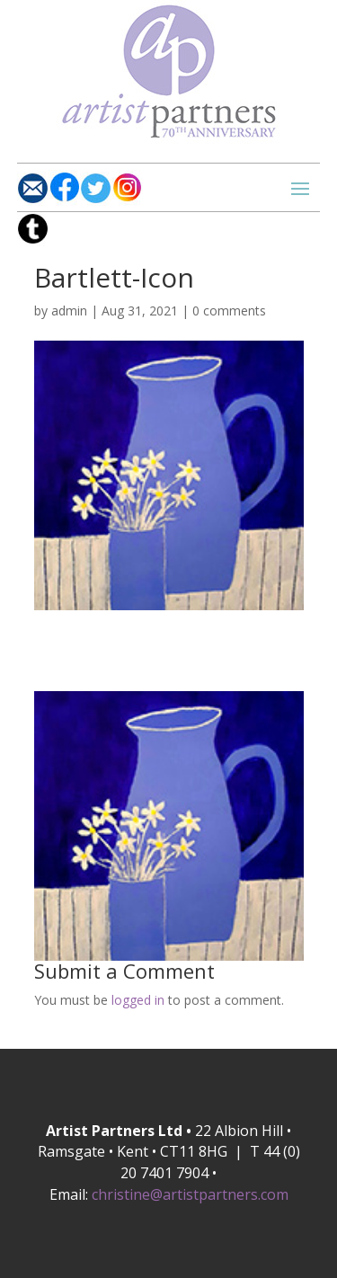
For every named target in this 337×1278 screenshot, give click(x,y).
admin (69, 310)
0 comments (229, 310)
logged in (137, 999)
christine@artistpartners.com (190, 1194)
